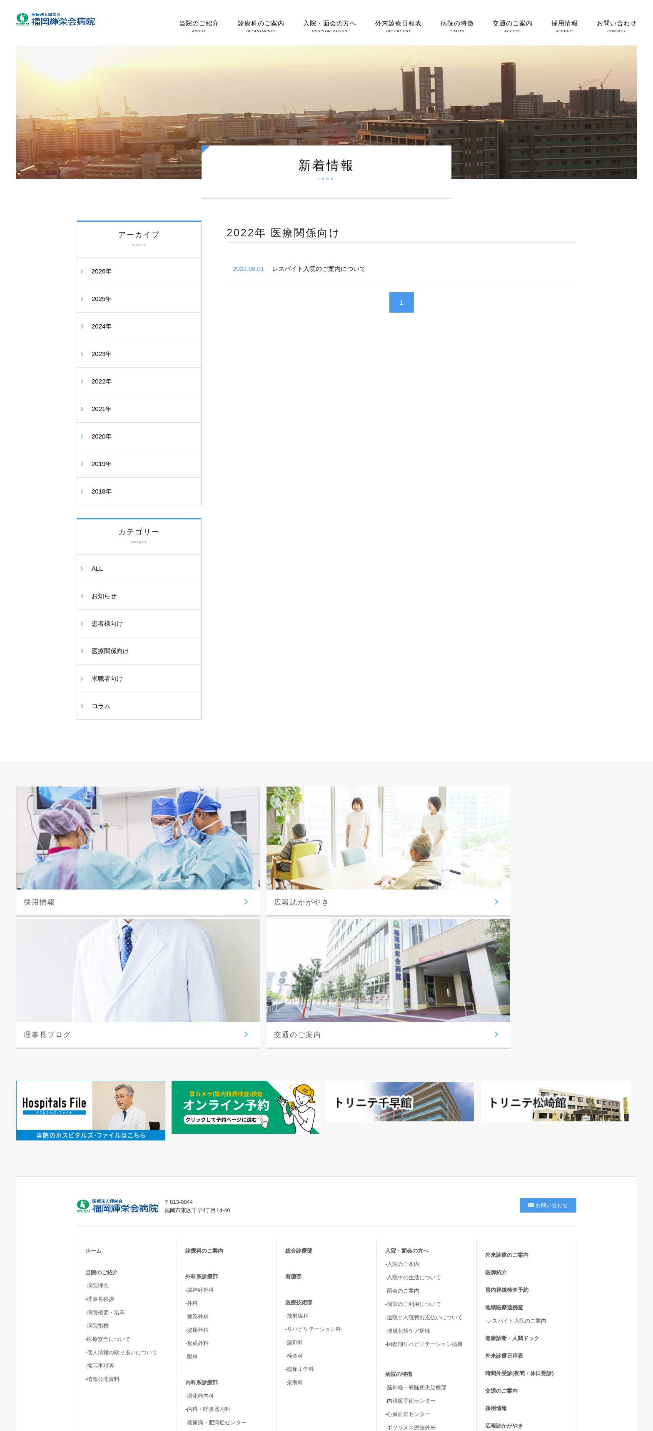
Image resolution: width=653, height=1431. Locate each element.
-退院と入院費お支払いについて (424, 1142)
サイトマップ (501, 1303)
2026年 (102, 271)
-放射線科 (297, 1141)
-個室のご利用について (413, 1129)
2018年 (102, 491)
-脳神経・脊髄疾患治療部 (415, 1212)
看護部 (293, 1101)
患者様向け (107, 623)
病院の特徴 (457, 26)
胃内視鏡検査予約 (506, 1115)
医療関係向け (110, 650)
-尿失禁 (394, 1301)
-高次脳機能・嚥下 (407, 1327)
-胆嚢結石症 (399, 1287)
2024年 (102, 326)
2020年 (102, 436)
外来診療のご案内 (506, 1080)
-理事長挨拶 (99, 1124)
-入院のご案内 (402, 1089)
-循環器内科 (199, 1261)
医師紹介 (496, 1097)
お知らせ (104, 595)
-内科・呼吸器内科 (207, 1234)
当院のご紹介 (199, 26)
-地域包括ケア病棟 (407, 1156)
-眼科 (191, 1181)
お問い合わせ (617, 26)
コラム (101, 705)
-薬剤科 (294, 1167)
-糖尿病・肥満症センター (216, 1247)
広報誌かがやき (504, 1251)
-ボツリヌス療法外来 (410, 1252)
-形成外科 (197, 1168)
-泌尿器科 (197, 1155)
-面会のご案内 (402, 1116)
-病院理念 (97, 1111)
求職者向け (107, 678)
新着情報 (496, 1286)
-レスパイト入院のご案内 (515, 1146)
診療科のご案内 (261, 26)
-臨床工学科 (299, 1194)
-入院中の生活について (413, 1102)
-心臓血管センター (407, 1239)
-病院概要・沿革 (105, 1137)
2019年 (102, 463)
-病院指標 (97, 1151)
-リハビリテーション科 (313, 1154)
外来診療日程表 (398, 26)
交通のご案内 (513, 26)
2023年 (102, 353)
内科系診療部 (201, 1207)
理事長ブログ (501, 1268)
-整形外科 (197, 1141)
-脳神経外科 (199, 1115)
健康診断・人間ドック (512, 1163)
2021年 (102, 408)
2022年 (102, 381)
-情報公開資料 (102, 1204)
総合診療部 (298, 1076)
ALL (97, 568)
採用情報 (564, 26)
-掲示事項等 (99, 1191)
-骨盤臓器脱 (399, 1314)
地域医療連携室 (504, 1132)
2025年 (102, 298)
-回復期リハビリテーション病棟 (424, 1169)
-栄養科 (294, 1207)
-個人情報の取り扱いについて (121, 1177)
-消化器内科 (199, 1221)
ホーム (93, 1076)
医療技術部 (298, 1127)
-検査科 (294, 1181)
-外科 (191, 1128)
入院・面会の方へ (329, 26)
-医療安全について (107, 1164)
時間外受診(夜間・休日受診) (519, 1198)
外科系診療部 (201, 1101)
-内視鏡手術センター (410, 1226)
